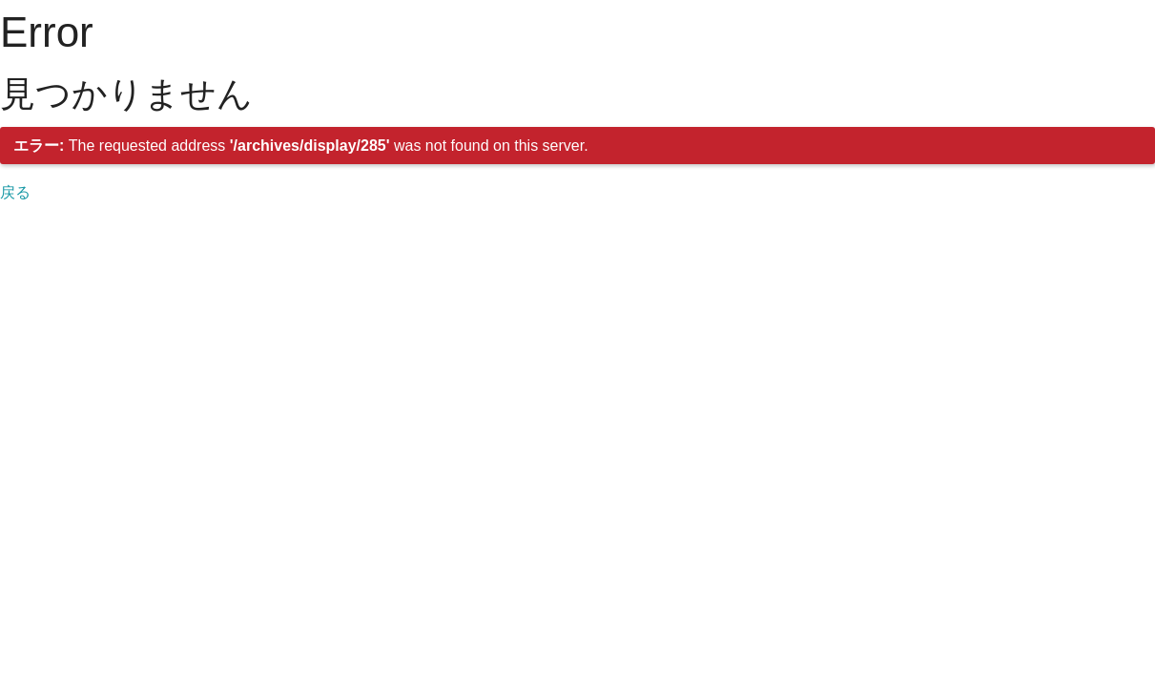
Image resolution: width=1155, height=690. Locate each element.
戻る (15, 192)
